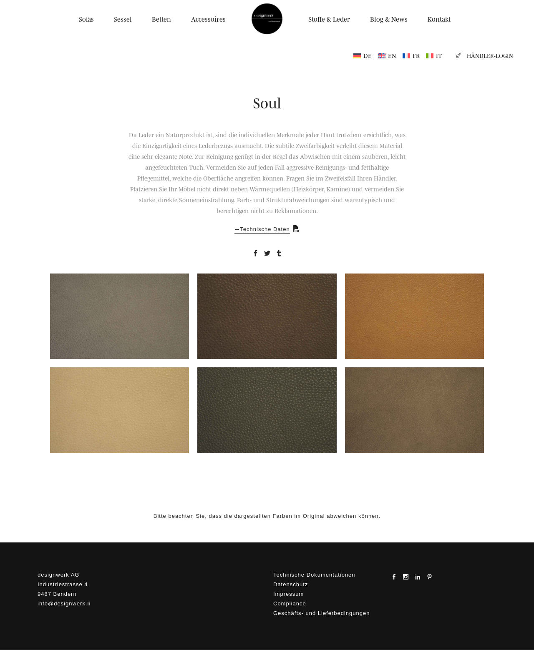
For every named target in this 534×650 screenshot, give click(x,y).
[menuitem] (362, 55)
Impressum (288, 594)
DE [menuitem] (367, 55)
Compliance (289, 603)
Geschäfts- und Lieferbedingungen (321, 613)
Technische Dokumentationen (314, 575)
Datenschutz (290, 584)
